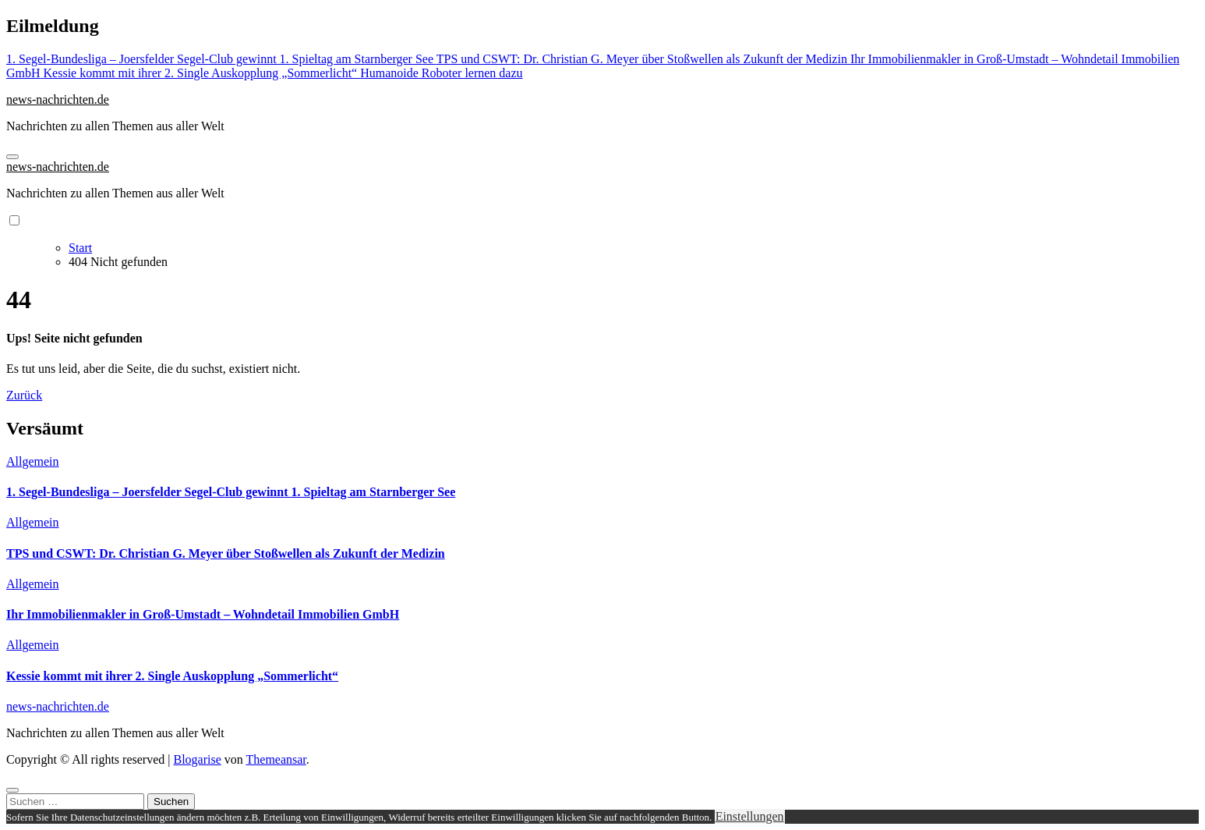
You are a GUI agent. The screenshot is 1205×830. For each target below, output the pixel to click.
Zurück (24, 395)
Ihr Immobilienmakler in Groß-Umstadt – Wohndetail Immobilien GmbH (202, 614)
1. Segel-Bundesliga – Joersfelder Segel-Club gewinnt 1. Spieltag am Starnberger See (230, 491)
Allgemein (32, 461)
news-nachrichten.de (57, 99)
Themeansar (276, 759)
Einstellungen (750, 816)
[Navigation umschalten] (12, 156)
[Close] (12, 790)
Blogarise (197, 759)
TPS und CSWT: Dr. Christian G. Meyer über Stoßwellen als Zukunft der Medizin (225, 553)
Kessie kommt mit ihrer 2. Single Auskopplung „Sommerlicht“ (172, 676)
